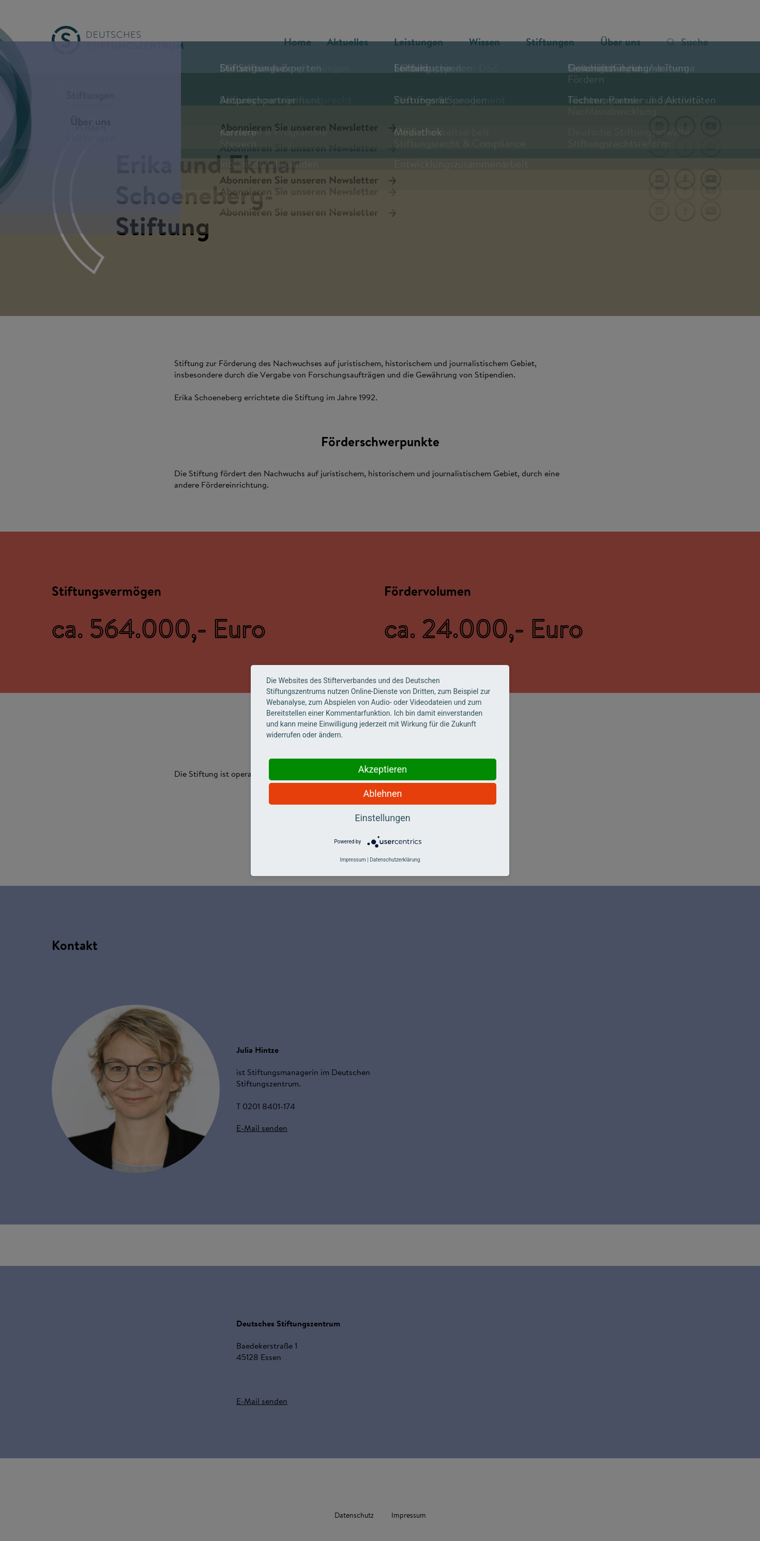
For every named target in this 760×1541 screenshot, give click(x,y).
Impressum (353, 860)
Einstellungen (382, 817)
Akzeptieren (382, 769)
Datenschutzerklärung (395, 860)
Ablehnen (382, 793)
